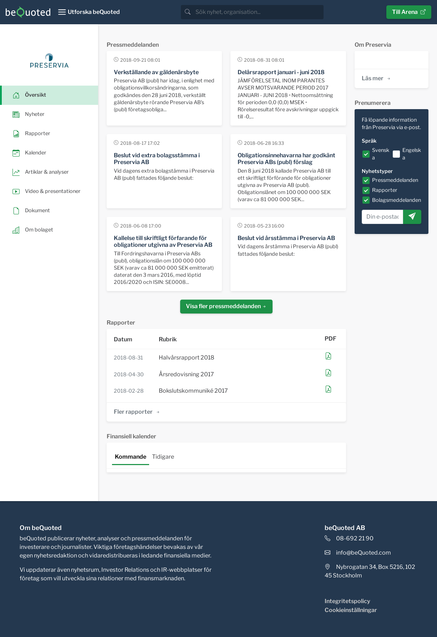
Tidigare (163, 456)
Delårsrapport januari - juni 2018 (281, 72)
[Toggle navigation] (88, 12)
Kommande (130, 456)
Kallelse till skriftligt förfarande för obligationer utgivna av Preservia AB (163, 241)
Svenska (380, 154)
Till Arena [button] (409, 12)
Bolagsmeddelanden (396, 200)
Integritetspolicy (347, 601)
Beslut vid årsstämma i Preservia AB (286, 238)
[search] (259, 12)
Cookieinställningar (351, 610)
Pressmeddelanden (395, 180)
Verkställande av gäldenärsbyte (156, 72)
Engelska (411, 154)
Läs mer (376, 78)
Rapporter (384, 190)
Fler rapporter (137, 411)
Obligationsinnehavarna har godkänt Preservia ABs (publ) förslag (286, 158)
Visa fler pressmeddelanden (226, 306)
